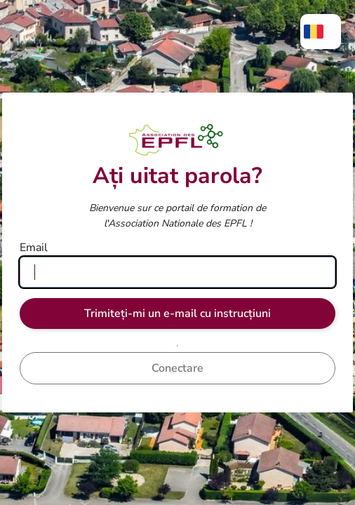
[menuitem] (320, 32)
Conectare (177, 368)
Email (34, 247)
